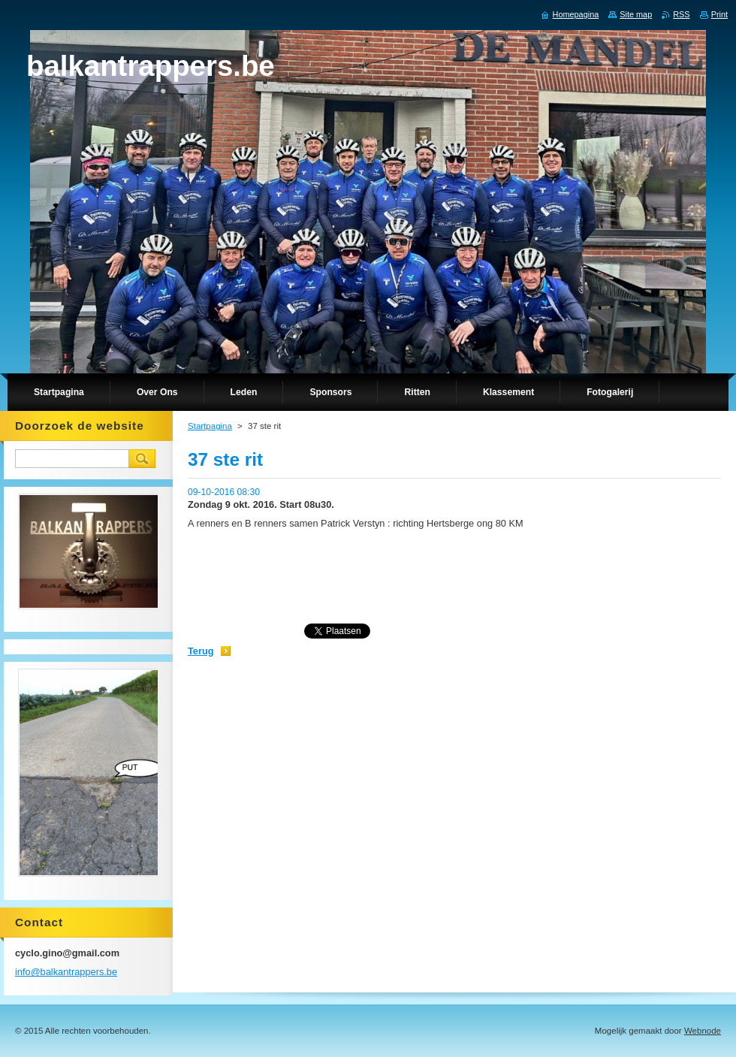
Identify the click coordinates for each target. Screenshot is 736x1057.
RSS (681, 14)
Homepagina (576, 14)
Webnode (702, 1030)
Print (719, 14)
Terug (201, 651)
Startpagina (210, 425)
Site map (636, 14)
